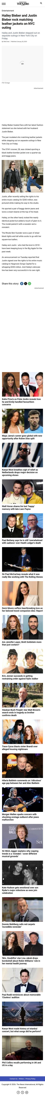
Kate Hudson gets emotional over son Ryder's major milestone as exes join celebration (20, 890)
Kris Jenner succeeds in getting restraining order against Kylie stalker (20, 677)
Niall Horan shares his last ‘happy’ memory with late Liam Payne (18, 507)
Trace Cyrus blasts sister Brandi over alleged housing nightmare (20, 747)
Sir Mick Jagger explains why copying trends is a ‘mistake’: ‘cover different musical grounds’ (20, 854)
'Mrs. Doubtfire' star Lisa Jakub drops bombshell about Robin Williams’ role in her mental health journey (21, 961)
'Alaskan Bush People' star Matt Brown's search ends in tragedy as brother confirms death (21, 713)
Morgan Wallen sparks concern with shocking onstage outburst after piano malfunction (20, 817)
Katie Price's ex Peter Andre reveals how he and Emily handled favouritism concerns (21, 402)
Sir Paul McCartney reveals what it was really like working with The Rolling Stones (22, 575)
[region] (22, 105)
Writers (21, 1079)
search (41, 3)
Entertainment (8, 11)
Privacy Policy (30, 1079)
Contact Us (13, 1079)
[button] (21, 283)
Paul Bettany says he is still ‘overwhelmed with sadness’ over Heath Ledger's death (22, 541)
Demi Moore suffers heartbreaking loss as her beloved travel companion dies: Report (22, 609)
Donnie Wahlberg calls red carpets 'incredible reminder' (18, 925)
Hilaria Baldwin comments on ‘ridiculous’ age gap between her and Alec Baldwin (21, 781)
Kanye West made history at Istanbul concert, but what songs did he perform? (21, 1030)
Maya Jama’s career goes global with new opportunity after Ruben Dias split (22, 437)
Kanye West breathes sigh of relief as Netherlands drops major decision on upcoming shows (20, 472)
